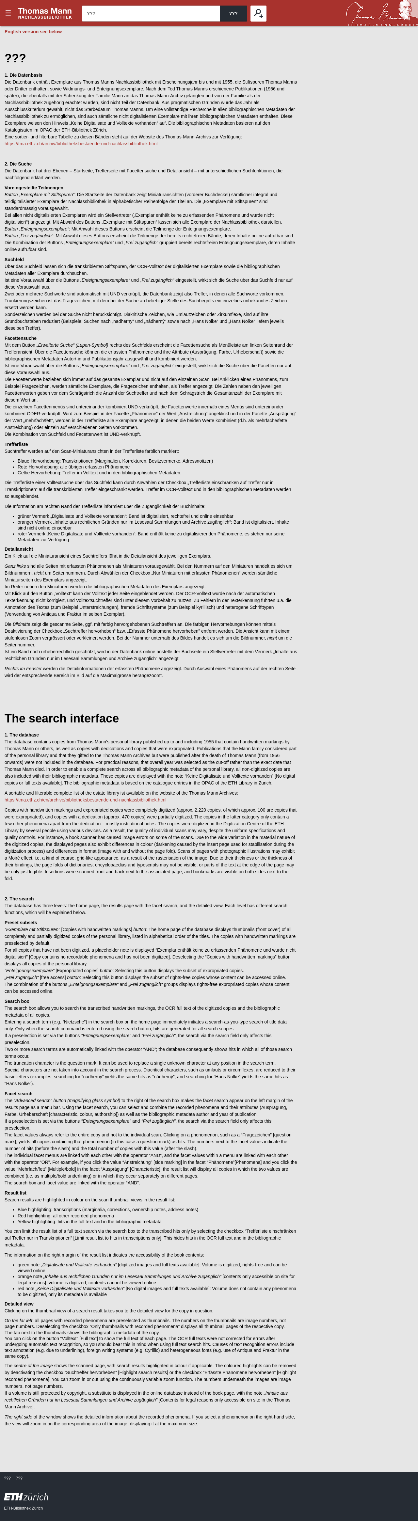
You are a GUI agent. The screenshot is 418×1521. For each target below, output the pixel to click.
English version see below (33, 31)
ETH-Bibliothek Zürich (23, 1508)
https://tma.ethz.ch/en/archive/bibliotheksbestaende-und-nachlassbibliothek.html (86, 799)
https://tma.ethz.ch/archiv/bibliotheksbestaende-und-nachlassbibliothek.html (81, 143)
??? (45, 13)
